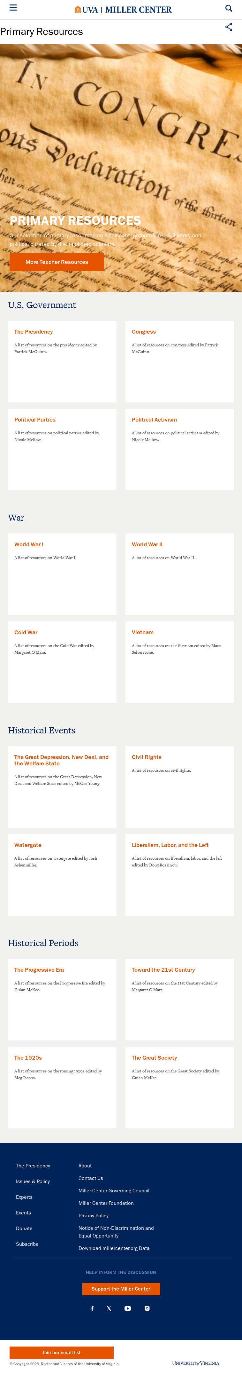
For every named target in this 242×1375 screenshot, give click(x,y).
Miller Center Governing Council (114, 1191)
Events (23, 1213)
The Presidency (33, 1166)
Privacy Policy (94, 1216)
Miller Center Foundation (106, 1203)
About (85, 1166)
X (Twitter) (109, 1308)
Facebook (92, 1308)
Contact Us (91, 1178)
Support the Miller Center (121, 1289)
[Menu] (14, 8)
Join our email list (61, 1353)
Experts (24, 1197)
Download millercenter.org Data (114, 1248)
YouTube (128, 1308)
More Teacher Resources (57, 261)
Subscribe (27, 1244)
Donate (24, 1228)
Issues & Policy (33, 1181)
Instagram (147, 1308)
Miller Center (138, 9)
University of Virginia (86, 9)
